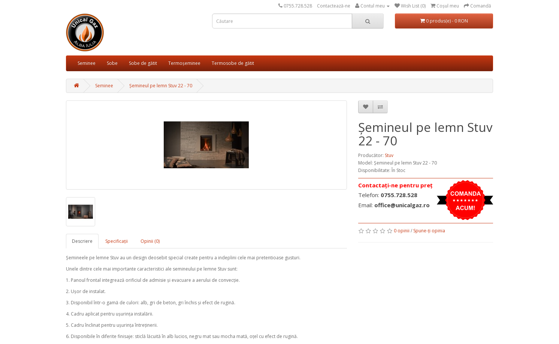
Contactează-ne (333, 6)
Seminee (87, 63)
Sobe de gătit (143, 63)
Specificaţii (116, 241)
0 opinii (402, 230)
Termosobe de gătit (233, 63)
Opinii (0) (150, 241)
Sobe (112, 63)
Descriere (82, 241)
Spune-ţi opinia (429, 230)
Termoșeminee (184, 63)
